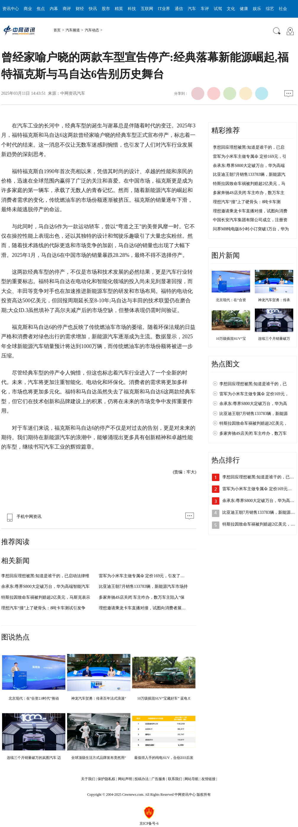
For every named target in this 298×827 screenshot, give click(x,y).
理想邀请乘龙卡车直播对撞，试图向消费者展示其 (144, 608)
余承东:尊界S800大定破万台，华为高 (253, 403)
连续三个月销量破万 (274, 339)
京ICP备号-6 (149, 823)
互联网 (147, 8)
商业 (28, 8)
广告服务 (158, 779)
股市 (106, 8)
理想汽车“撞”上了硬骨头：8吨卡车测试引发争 (43, 608)
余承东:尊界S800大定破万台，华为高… (258, 500)
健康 (244, 8)
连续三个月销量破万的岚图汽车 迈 (34, 758)
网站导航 (191, 779)
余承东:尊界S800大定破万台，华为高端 (249, 165)
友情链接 (208, 779)
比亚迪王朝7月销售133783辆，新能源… (258, 512)
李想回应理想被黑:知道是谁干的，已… (258, 477)
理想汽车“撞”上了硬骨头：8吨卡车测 (247, 202)
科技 (132, 8)
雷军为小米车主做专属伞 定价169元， (254, 394)
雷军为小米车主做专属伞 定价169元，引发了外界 (144, 576)
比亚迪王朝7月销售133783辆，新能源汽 (249, 174)
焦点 (41, 8)
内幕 (54, 8)
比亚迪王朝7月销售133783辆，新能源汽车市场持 (143, 586)
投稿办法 (142, 779)
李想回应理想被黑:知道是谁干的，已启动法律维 (45, 576)
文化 (231, 8)
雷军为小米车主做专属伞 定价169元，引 (249, 156)
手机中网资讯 (22, 516)
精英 (119, 8)
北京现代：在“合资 (231, 300)
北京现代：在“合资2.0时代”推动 (34, 698)
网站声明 (125, 779)
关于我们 (88, 779)
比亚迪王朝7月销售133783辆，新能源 (253, 413)
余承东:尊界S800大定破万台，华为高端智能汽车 (45, 586)
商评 (67, 8)
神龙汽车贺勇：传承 (274, 300)
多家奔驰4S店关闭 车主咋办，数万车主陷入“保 (142, 597)
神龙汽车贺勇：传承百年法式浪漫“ (98, 698)
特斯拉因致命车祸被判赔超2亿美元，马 (249, 183)
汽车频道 (73, 30)
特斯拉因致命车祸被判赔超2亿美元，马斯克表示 (45, 597)
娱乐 (257, 8)
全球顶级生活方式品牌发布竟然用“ (98, 758)
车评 (205, 8)
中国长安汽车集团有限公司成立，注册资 (250, 220)
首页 (57, 30)
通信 (179, 8)
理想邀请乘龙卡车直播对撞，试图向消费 (250, 211)
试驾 (218, 8)
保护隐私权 (106, 779)
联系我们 (175, 779)
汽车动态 (92, 30)
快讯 (93, 8)
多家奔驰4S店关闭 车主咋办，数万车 (253, 433)
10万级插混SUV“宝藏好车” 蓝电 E (163, 698)
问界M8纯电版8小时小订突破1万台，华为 (251, 229)
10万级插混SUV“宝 (231, 339)
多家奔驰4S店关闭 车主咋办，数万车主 (248, 193)
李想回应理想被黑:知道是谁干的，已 (253, 384)
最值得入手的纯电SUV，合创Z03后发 (163, 758)
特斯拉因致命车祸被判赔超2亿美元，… (258, 524)
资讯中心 (10, 8)
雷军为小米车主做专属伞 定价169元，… (259, 489)
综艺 (270, 8)
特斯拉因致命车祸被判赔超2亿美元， (253, 423)
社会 (283, 8)
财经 (80, 8)
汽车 (192, 8)
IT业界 (164, 8)
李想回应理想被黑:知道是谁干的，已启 (248, 147)
